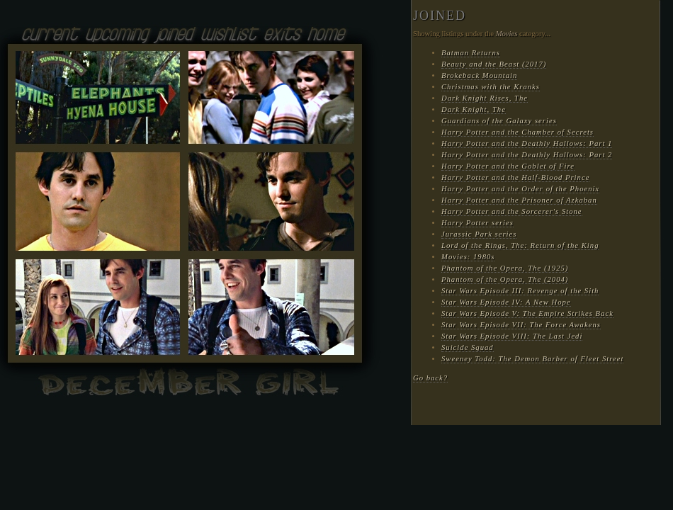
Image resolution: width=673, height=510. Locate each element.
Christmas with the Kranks (490, 87)
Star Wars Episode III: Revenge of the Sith (520, 291)
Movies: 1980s (467, 257)
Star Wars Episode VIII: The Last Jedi (511, 336)
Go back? (430, 378)
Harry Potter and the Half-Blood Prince (515, 177)
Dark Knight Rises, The (484, 98)
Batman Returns (470, 53)
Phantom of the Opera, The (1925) (504, 268)
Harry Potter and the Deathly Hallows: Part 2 (526, 155)
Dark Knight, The (473, 109)
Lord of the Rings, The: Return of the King (520, 245)
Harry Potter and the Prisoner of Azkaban (519, 200)
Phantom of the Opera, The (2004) (504, 279)
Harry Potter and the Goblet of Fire (508, 166)
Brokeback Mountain (479, 75)
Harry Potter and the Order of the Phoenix (520, 189)
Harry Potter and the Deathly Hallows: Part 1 (526, 143)
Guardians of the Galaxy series (499, 121)
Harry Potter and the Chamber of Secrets (517, 132)
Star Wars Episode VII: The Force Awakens (521, 325)
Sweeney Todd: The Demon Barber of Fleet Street (532, 359)
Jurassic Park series (478, 234)
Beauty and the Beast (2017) (493, 64)
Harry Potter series (477, 223)
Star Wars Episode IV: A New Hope (506, 302)
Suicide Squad (467, 347)
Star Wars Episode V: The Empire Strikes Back (527, 313)
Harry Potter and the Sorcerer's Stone (511, 211)
